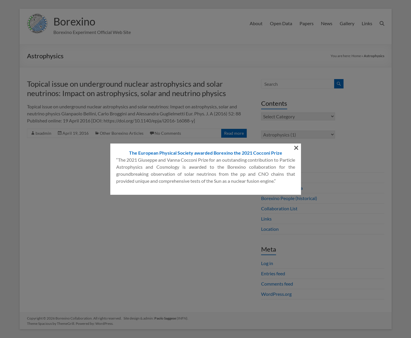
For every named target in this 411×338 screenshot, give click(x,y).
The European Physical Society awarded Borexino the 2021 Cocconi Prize (205, 89)
